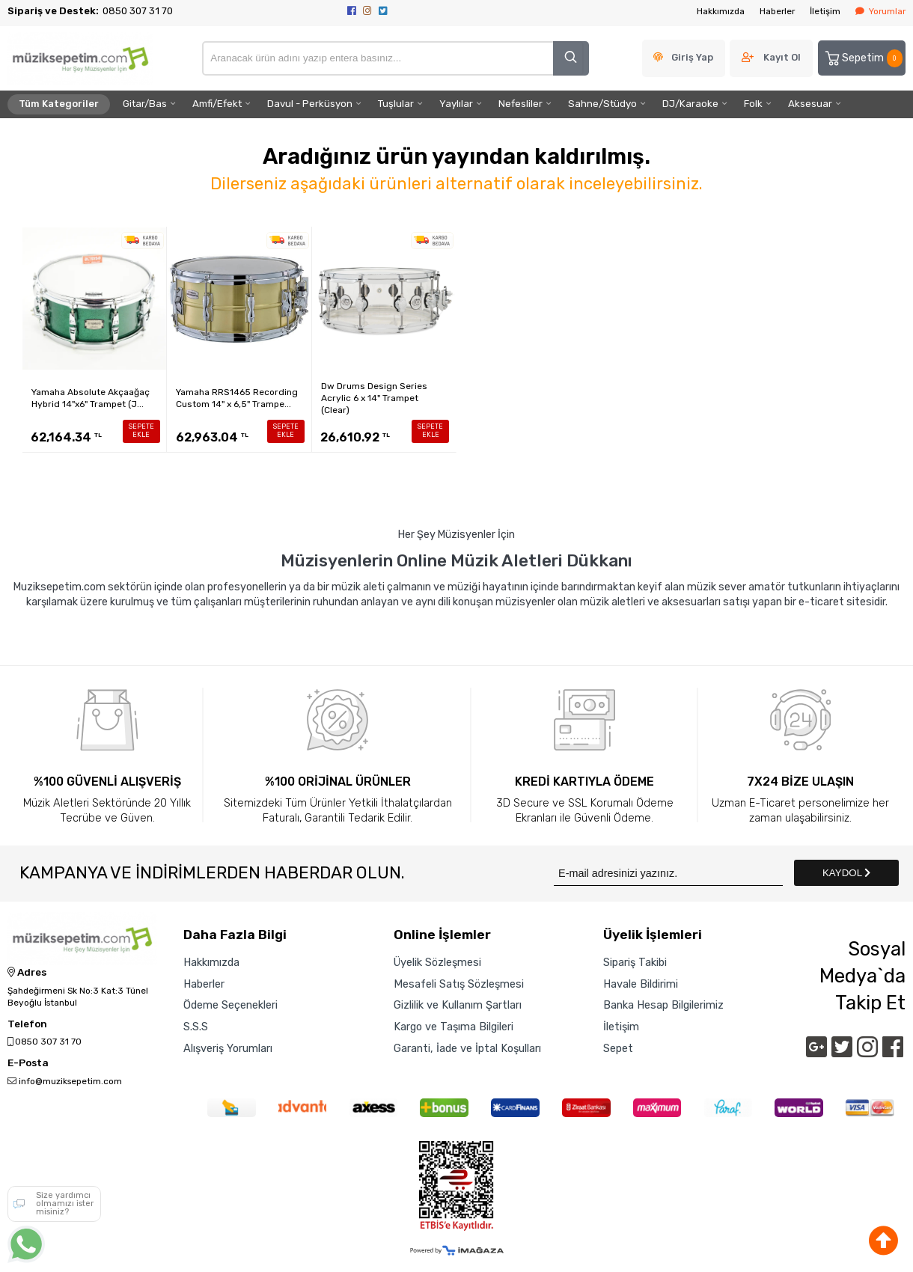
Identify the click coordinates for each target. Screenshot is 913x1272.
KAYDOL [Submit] (846, 872)
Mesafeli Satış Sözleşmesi (459, 984)
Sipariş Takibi (635, 962)
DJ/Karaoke (690, 103)
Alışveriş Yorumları (227, 1048)
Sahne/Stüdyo (602, 103)
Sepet (618, 1048)
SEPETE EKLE (141, 430)
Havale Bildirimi (640, 984)
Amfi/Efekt (217, 103)
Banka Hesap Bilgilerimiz (663, 1005)
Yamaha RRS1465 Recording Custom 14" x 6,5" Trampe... (237, 398)
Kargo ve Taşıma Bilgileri (453, 1026)
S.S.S (195, 1026)
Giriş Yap (692, 57)
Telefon (27, 1024)
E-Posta (28, 1063)
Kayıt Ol (782, 57)
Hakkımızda (721, 11)
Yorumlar (880, 11)
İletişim (825, 11)
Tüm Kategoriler (59, 103)
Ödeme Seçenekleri (230, 1005)
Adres (26, 972)
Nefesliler (520, 103)
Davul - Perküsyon (309, 103)
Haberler (777, 11)
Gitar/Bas (145, 103)
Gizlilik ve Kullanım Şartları (458, 1005)
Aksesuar (810, 103)
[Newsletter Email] (668, 873)
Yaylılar (456, 103)
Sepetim (863, 58)
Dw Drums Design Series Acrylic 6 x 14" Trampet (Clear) (374, 398)
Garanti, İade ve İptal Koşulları (467, 1048)
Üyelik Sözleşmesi (437, 962)
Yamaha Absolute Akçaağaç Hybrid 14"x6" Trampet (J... (90, 398)
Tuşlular (396, 103)
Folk (753, 103)
